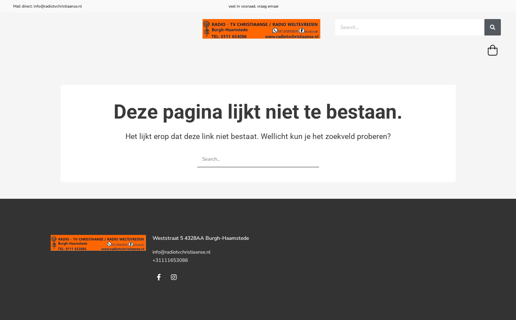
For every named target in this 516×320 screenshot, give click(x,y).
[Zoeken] (492, 27)
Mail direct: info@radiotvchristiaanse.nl (47, 6)
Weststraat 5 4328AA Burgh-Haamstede (203, 238)
